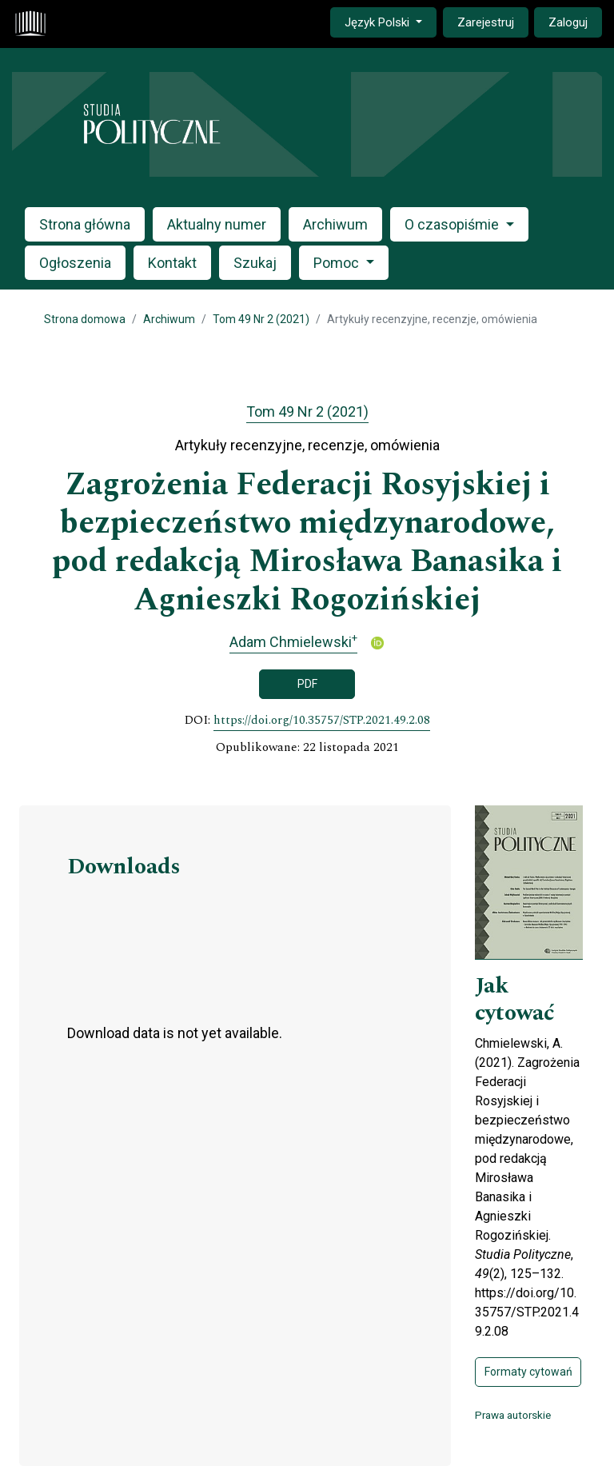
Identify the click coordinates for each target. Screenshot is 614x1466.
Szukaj (255, 262)
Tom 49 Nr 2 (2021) (261, 319)
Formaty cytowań (528, 1371)
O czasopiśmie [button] (453, 224)
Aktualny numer (216, 224)
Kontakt (172, 262)
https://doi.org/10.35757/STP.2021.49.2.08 (321, 720)
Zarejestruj (485, 22)
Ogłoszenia (75, 262)
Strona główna (84, 224)
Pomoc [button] (337, 262)
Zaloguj (568, 22)
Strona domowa (85, 319)
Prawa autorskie (513, 1414)
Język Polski (390, 21)
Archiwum (335, 224)
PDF (307, 683)
